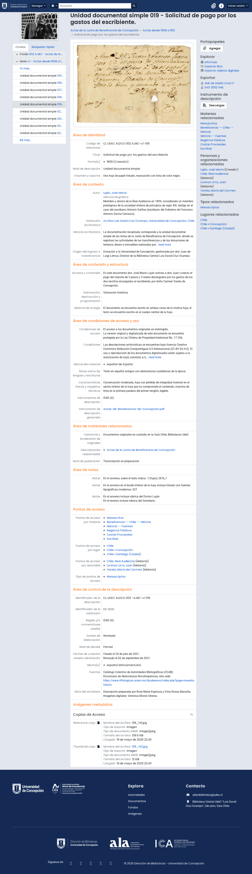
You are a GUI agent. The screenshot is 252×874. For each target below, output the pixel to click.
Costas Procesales (119, 535)
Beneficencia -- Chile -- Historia (129, 522)
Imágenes (135, 814)
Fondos (133, 807)
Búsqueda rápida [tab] (42, 47)
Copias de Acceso (89, 714)
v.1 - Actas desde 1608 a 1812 (46, 61)
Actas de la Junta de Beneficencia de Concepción (104, 30)
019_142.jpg (140, 747)
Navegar (37, 6)
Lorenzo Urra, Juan (119, 565)
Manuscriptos (116, 577)
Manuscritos (115, 518)
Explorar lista (211, 66)
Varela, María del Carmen (124, 570)
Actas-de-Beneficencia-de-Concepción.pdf (133, 409)
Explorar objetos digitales (219, 71)
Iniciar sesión (237, 6)
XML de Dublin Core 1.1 (217, 83)
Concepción (124, 550)
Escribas (112, 539)
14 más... (25, 68)
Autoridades (136, 795)
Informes (208, 62)
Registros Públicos (119, 530)
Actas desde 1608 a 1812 (159, 30)
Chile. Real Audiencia (121, 561)
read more (164, 244)
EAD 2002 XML (212, 87)
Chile (110, 546)
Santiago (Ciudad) (128, 554)
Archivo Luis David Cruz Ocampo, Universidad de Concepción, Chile (148, 221)
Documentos (137, 801)
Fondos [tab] (21, 47)
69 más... (25, 140)
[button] (214, 6)
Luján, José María (115, 193)
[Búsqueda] (94, 6)
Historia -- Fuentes (120, 526)
